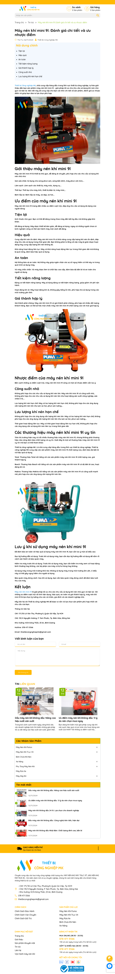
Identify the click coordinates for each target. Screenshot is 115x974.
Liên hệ (18, 950)
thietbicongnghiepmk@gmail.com (33, 899)
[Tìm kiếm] (98, 15)
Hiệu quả (22, 55)
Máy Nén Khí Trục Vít (24, 752)
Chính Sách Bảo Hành (24, 911)
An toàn (22, 59)
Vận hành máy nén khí (25, 954)
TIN (25, 684)
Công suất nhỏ (25, 72)
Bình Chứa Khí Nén (23, 757)
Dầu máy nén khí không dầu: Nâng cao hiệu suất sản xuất (35, 719)
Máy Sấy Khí (21, 776)
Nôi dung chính (27, 45)
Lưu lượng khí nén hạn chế (30, 76)
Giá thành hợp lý (25, 68)
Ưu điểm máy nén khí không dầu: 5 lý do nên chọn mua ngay (78, 719)
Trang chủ (19, 936)
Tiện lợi (21, 51)
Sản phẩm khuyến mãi (25, 943)
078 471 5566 (24, 895)
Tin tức (18, 946)
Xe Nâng (19, 761)
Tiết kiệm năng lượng (27, 63)
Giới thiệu (19, 939)
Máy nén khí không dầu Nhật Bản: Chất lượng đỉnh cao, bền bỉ (55, 830)
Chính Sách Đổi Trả (23, 918)
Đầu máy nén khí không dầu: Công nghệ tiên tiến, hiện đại (53, 820)
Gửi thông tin (23, 672)
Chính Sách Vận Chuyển (25, 915)
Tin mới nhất (23, 784)
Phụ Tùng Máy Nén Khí (25, 766)
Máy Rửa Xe (21, 771)
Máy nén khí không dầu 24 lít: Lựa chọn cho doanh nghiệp (53, 810)
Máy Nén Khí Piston (24, 747)
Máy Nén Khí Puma (68, 911)
